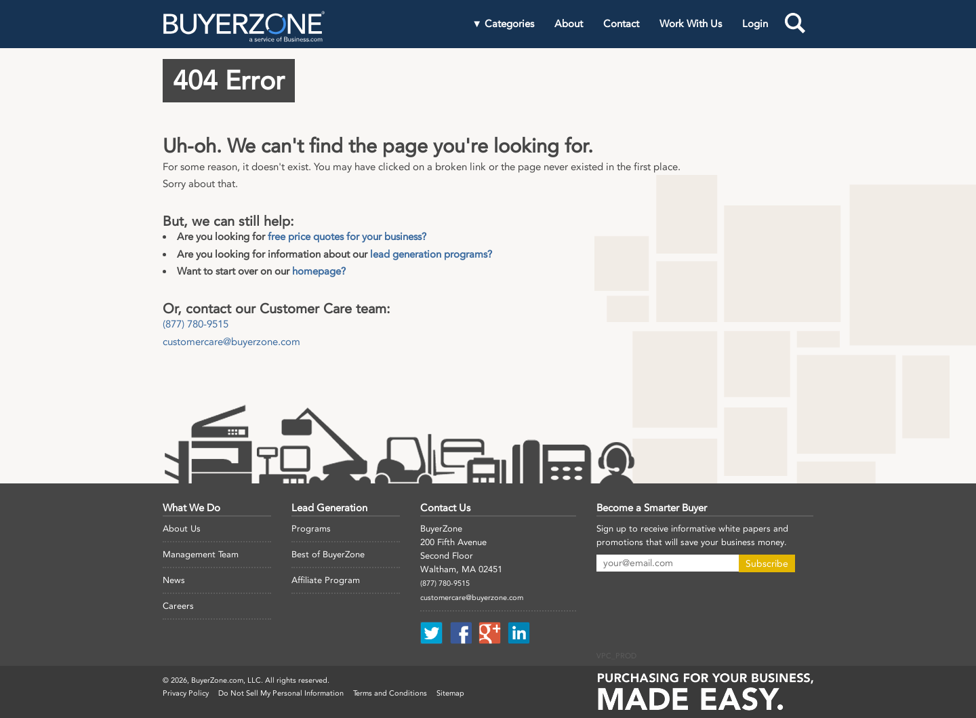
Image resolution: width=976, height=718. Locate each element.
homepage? (319, 271)
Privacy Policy (186, 693)
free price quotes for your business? (347, 237)
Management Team (201, 554)
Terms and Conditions (390, 693)
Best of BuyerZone (328, 554)
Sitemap (450, 693)
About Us (182, 528)
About (568, 24)
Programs (311, 528)
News (174, 580)
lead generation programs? (431, 254)
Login (755, 24)
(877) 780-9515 (195, 324)
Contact (621, 24)
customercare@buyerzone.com (231, 342)
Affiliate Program (325, 580)
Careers (178, 606)
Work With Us (690, 24)
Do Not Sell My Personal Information (281, 693)
